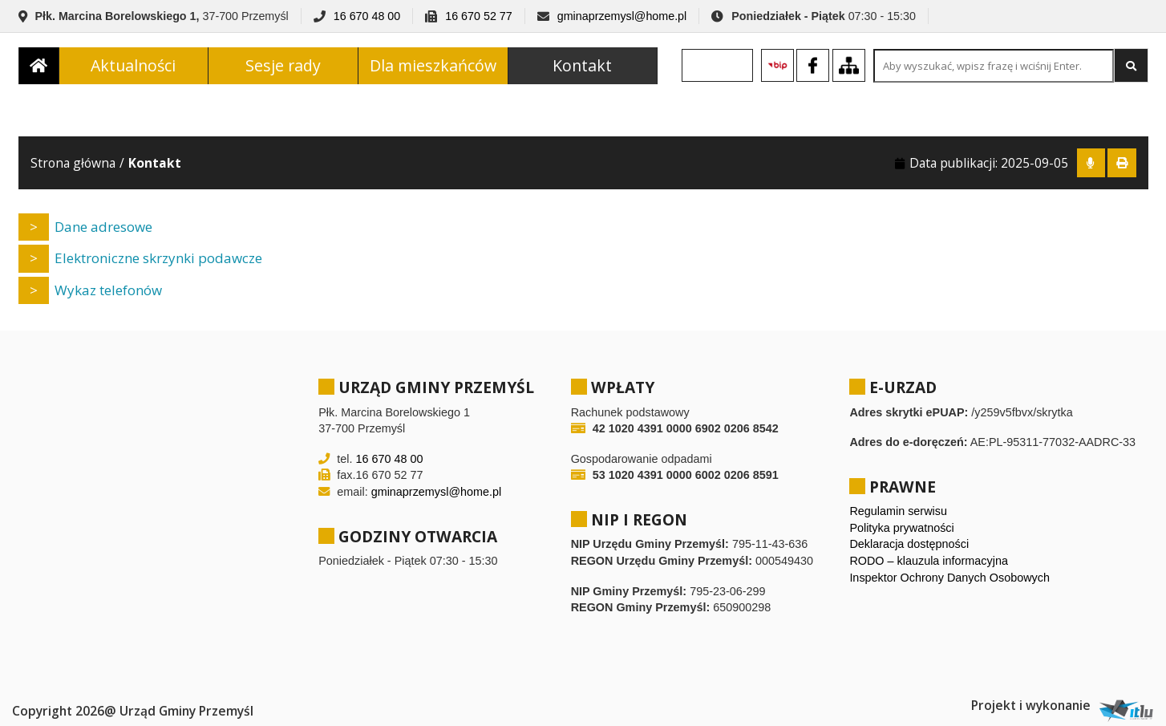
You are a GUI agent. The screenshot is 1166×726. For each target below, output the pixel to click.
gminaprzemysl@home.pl (622, 16)
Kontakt (582, 67)
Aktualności (133, 67)
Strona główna (72, 163)
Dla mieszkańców (433, 67)
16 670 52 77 (478, 16)
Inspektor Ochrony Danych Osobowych (949, 577)
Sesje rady (283, 67)
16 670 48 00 (367, 16)
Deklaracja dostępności (909, 543)
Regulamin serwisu (898, 511)
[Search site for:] (993, 68)
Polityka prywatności (901, 527)
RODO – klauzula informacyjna (928, 560)
